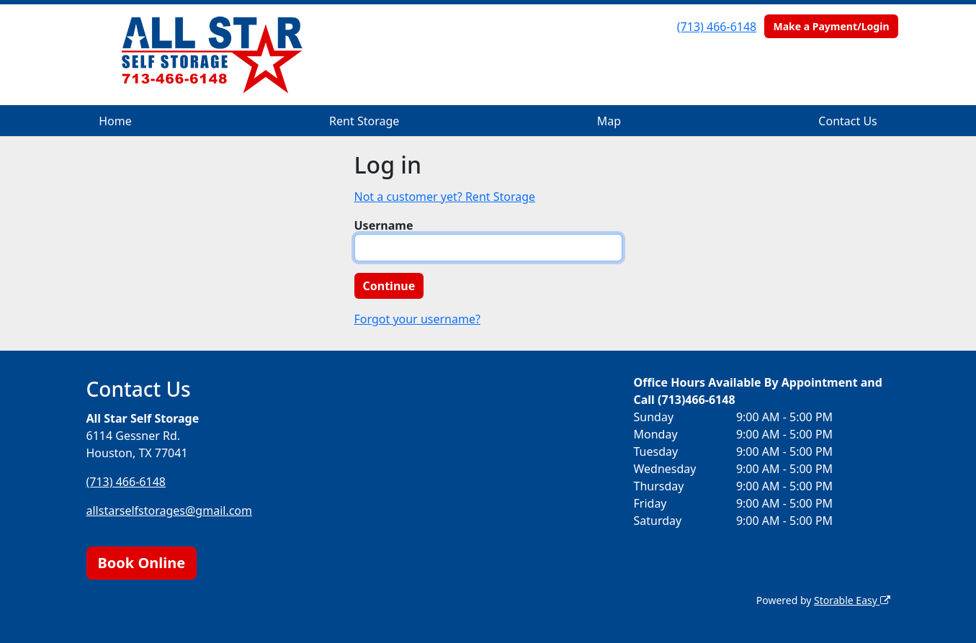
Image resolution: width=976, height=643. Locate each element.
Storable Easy (852, 600)
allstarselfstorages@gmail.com (169, 510)
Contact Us (847, 121)
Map (609, 121)
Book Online (142, 562)
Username (383, 225)
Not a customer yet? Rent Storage (445, 196)
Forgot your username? (417, 319)
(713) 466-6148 (716, 27)
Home (115, 121)
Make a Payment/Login (831, 26)
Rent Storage (364, 121)
